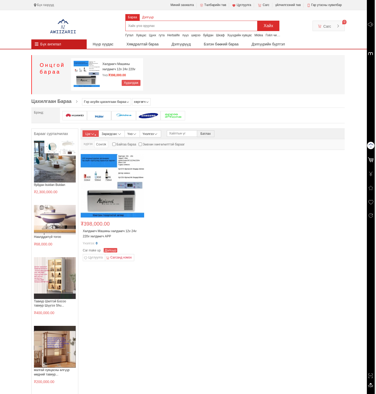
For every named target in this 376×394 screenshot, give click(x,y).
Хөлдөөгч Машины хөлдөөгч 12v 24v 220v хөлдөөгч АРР (118, 66)
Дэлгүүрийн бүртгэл (268, 44)
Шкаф (220, 35)
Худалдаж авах (131, 83)
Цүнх (152, 35)
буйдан (208, 35)
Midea (259, 35)
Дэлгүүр (148, 17)
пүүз (185, 35)
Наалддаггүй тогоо (47, 237)
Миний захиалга (182, 5)
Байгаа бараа (126, 144)
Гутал (129, 35)
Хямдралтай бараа (142, 44)
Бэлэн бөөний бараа (221, 44)
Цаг (90, 134)
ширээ (195, 35)
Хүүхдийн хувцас (239, 35)
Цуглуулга (241, 5)
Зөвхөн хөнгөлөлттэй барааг (164, 144)
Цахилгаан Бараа (51, 101)
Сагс (263, 5)
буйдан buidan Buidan (49, 185)
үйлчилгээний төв (288, 5)
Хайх (268, 25)
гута (161, 35)
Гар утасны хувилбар (326, 5)
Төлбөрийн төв (212, 5)
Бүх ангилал (50, 44)
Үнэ (132, 133)
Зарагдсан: (112, 133)
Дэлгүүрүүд (181, 44)
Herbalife (173, 35)
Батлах (206, 134)
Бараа (132, 17)
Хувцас (141, 35)
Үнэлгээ (150, 133)
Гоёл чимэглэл (276, 35)
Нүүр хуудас (103, 44)
